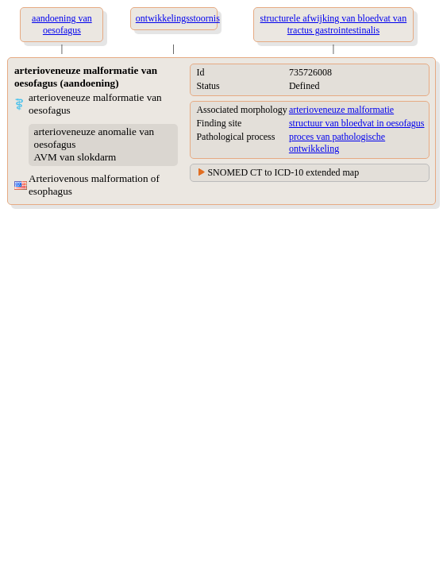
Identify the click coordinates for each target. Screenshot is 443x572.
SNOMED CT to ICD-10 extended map (283, 172)
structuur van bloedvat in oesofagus (357, 123)
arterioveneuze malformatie (341, 109)
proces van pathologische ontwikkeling (337, 142)
